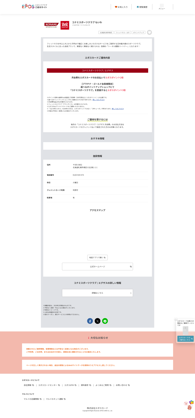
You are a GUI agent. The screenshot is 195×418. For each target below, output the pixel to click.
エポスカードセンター (49, 385)
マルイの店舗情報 (33, 399)
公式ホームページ (111, 266)
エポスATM (70, 385)
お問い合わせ (123, 385)
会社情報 (29, 385)
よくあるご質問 (104, 385)
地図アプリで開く (97, 257)
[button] (185, 322)
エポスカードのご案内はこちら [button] (186, 330)
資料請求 (86, 385)
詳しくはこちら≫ (99, 100)
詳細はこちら (112, 292)
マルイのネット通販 (56, 399)
